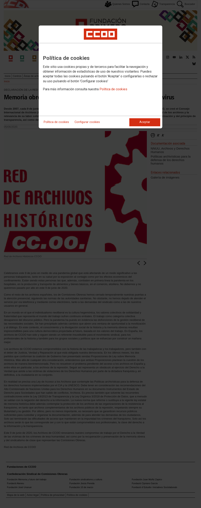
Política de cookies (113, 89)
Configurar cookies (87, 122)
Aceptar (144, 122)
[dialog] (100, 77)
